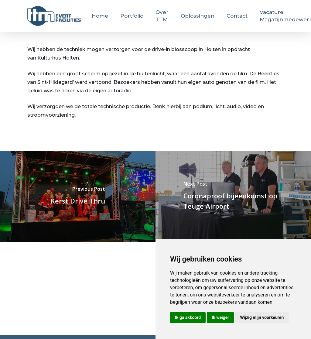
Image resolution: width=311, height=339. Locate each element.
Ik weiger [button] (220, 317)
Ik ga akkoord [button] (188, 317)
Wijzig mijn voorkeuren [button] (262, 317)
